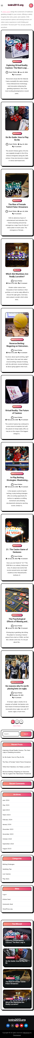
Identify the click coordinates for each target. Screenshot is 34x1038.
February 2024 (7, 820)
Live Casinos (17, 61)
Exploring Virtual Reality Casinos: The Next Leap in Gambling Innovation (17, 68)
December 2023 (8, 829)
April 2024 (6, 810)
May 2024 (6, 805)
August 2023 (7, 849)
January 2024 (7, 824)
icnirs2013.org (15, 5)
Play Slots (17, 270)
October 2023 (7, 839)
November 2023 (8, 834)
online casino (6, 12)
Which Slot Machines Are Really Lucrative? (17, 275)
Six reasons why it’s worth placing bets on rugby (17, 687)
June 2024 (6, 800)
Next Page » (17, 726)
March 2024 (7, 815)
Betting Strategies (17, 339)
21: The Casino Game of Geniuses (17, 551)
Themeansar (17, 1035)
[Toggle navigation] (2, 5)
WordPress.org (8, 909)
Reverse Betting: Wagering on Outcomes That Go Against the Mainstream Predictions (17, 347)
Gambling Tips (17, 615)
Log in (4, 895)
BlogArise (26, 1033)
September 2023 (8, 844)
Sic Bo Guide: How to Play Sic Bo (17, 138)
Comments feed (8, 904)
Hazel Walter (11, 72)
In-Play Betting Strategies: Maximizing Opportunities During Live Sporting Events (17, 481)
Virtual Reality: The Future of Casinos (17, 412)
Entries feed (6, 899)
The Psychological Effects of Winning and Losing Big (17, 622)
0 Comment (17, 75)
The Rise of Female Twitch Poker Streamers (17, 206)
